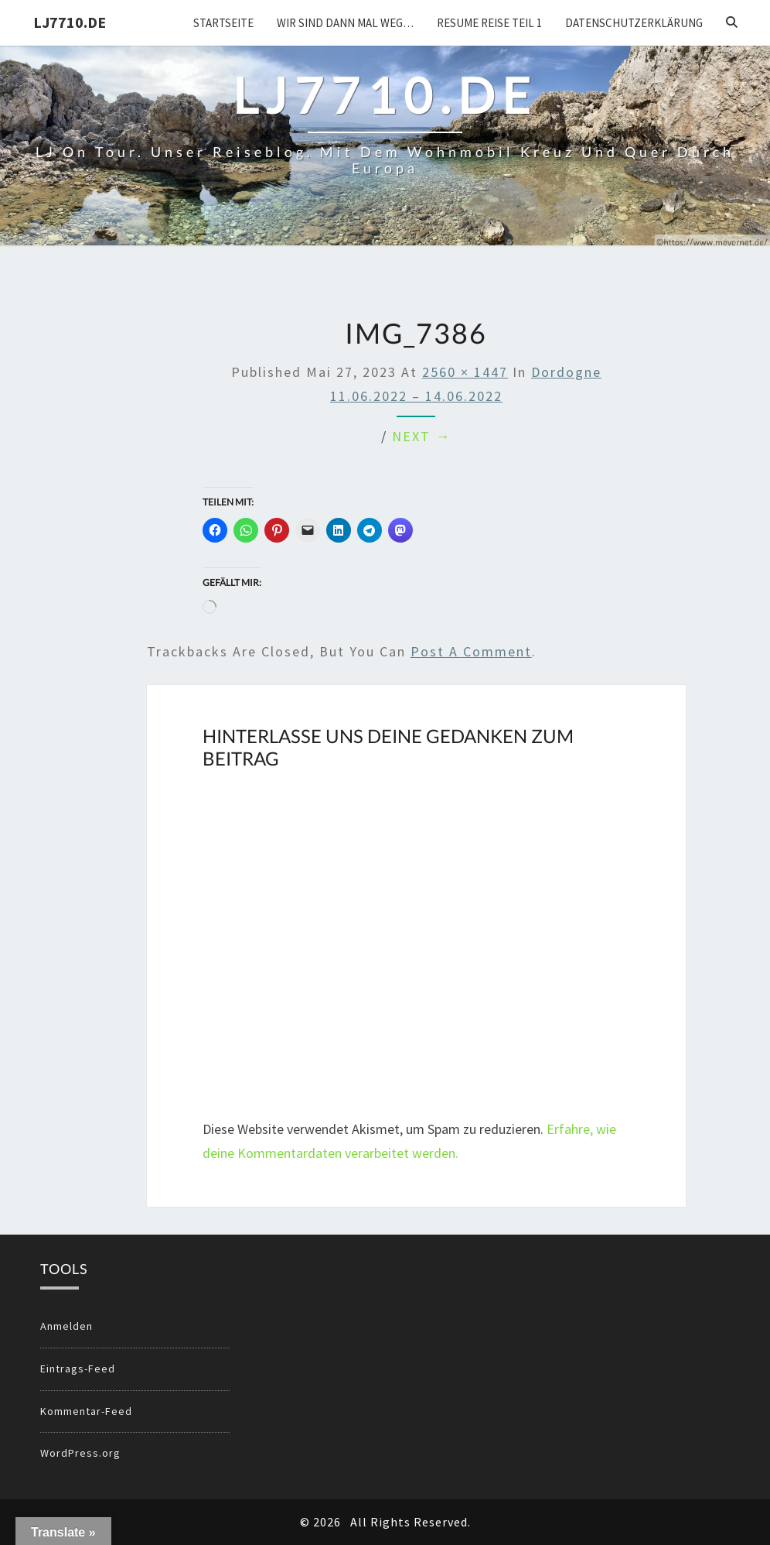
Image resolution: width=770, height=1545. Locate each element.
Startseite (223, 22)
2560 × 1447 (465, 372)
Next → (421, 436)
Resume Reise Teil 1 (489, 22)
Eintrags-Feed (77, 1368)
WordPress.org (80, 1453)
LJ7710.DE (69, 22)
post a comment (471, 651)
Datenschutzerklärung (634, 22)
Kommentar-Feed (86, 1411)
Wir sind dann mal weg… (345, 22)
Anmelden (66, 1326)
